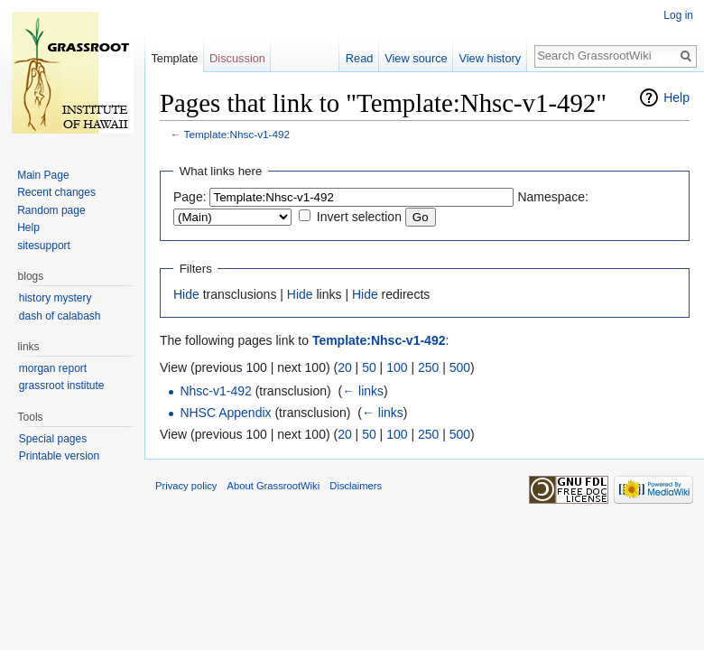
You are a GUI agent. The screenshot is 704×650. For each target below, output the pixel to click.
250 (428, 367)
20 (345, 367)
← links (363, 391)
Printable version (59, 456)
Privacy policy (186, 485)
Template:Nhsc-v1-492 (237, 134)
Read (360, 58)
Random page (51, 210)
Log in (678, 15)
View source (415, 58)
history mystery (55, 298)
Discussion (237, 58)
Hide (186, 294)
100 (396, 367)
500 (459, 367)
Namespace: (552, 197)
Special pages (53, 438)
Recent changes (56, 192)
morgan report (53, 368)
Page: (190, 197)
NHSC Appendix (225, 412)
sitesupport (43, 245)
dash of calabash (60, 316)
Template (174, 58)
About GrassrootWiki (273, 485)
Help (676, 97)
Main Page (43, 175)
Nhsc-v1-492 (215, 391)
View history (490, 58)
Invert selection (359, 216)
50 (369, 367)
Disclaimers (355, 485)
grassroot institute (62, 385)
